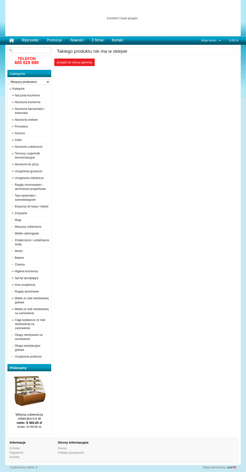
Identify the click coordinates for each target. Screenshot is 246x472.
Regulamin (16, 452)
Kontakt (117, 40)
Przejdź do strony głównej (74, 62)
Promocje (54, 40)
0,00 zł (233, 40)
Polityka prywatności (71, 452)
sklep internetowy (214, 467)
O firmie (98, 40)
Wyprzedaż (30, 40)
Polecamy (18, 368)
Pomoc (62, 448)
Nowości (77, 40)
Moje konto (208, 40)
